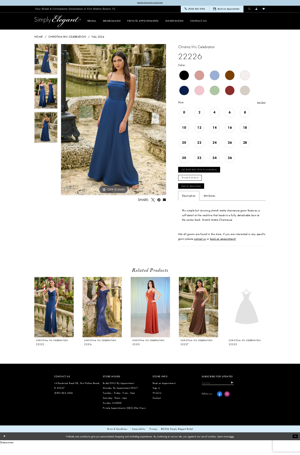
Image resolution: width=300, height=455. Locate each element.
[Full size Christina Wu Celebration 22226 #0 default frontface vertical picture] (113, 120)
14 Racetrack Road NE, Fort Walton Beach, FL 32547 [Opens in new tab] (77, 396)
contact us (200, 249)
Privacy (153, 439)
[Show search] (249, 10)
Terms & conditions (117, 439)
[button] (256, 10)
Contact (157, 408)
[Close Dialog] (5, 447)
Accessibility (138, 439)
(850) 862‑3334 (63, 403)
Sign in (156, 398)
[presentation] (102, 317)
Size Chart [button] (259, 103)
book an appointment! (223, 249)
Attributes (209, 206)
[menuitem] (75, 9)
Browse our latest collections (149, 3)
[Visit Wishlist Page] (263, 10)
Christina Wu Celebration (67, 37)
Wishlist (157, 403)
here (231, 447)
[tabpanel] (45, 62)
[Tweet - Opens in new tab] (153, 200)
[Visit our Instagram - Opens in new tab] (227, 406)
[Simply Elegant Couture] (57, 21)
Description (189, 206)
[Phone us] (195, 10)
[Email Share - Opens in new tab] (164, 200)
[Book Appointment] (226, 9)
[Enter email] (224, 394)
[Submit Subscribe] (244, 394)
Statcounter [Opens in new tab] (7, 453)
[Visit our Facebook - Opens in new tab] (219, 406)
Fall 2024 (98, 37)
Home (38, 37)
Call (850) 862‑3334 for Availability (206, 172)
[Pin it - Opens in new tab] (158, 200)
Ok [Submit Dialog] (294, 446)
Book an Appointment (196, 195)
